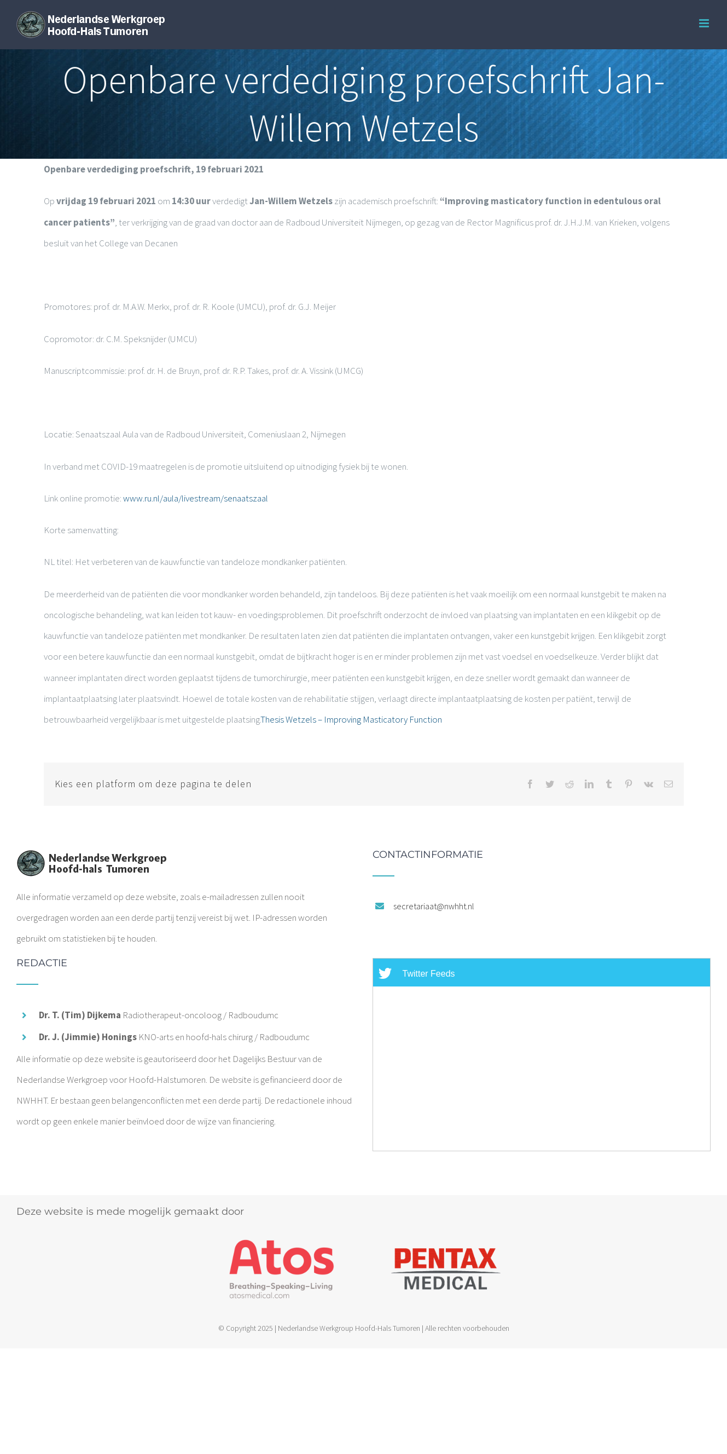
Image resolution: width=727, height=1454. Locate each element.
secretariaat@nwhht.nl (433, 906)
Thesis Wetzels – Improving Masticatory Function (351, 719)
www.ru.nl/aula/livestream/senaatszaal (195, 498)
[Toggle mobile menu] (705, 23)
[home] (91, 860)
